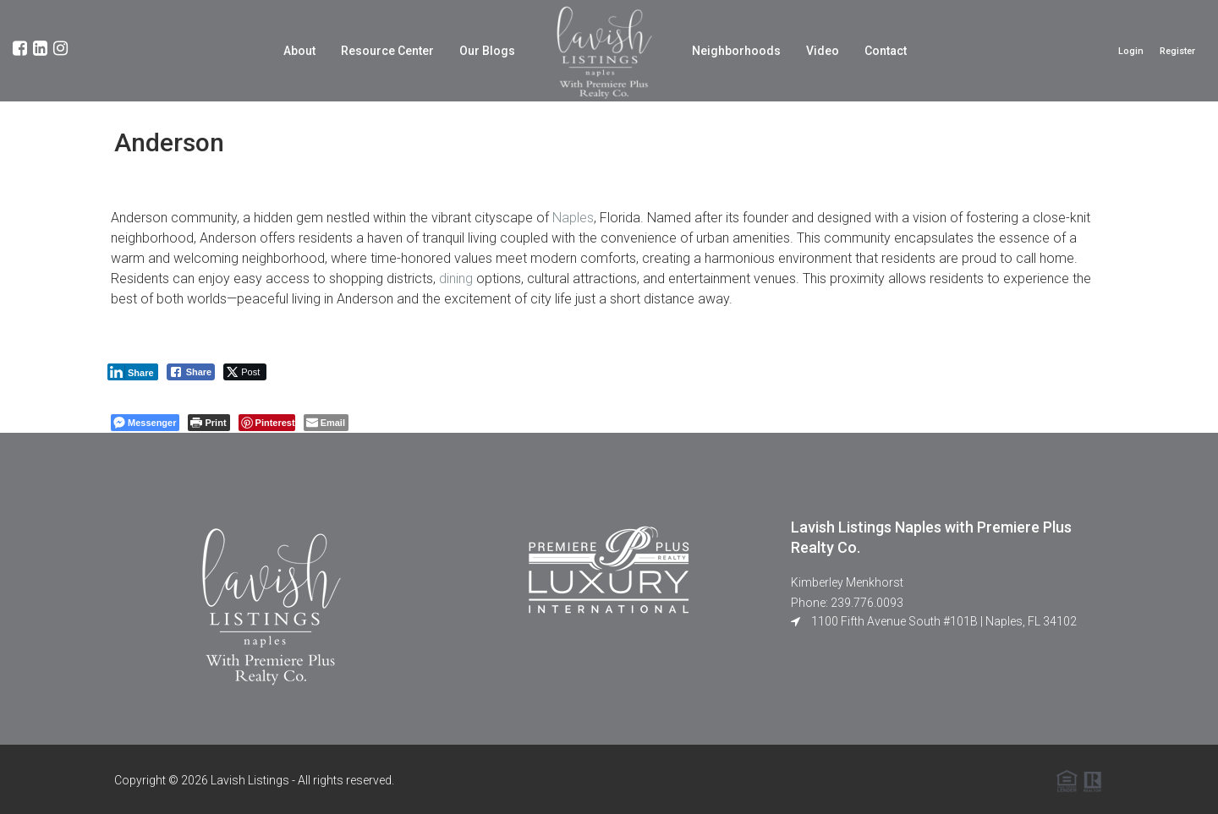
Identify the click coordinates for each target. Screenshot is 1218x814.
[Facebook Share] (191, 371)
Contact (885, 50)
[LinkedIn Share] (132, 371)
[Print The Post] (208, 422)
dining (456, 278)
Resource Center (387, 50)
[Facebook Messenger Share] (145, 422)
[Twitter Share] (244, 371)
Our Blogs (487, 50)
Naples (573, 218)
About (299, 50)
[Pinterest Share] (267, 422)
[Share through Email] (326, 422)
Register (1177, 51)
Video (822, 50)
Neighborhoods (736, 50)
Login (1131, 51)
